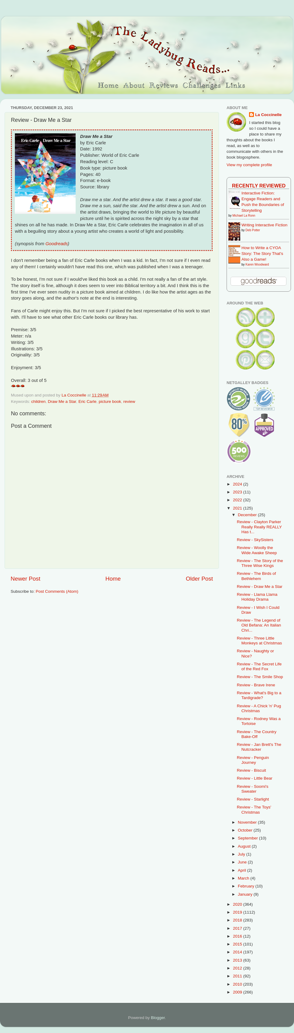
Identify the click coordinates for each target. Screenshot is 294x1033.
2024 (238, 484)
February (246, 886)
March (244, 878)
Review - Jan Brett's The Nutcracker (259, 747)
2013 (238, 960)
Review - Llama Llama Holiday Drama (257, 597)
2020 (238, 904)
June (243, 862)
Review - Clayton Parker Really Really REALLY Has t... (259, 527)
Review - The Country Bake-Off (256, 734)
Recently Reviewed (258, 185)
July (242, 854)
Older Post (199, 578)
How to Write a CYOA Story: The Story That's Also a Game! (262, 253)
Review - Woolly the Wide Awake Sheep (257, 550)
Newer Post (25, 578)
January (246, 894)
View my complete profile (249, 165)
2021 (238, 508)
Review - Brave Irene (256, 685)
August (245, 846)
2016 (238, 936)
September (248, 838)
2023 (238, 492)
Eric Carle (87, 401)
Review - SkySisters (255, 539)
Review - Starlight (253, 799)
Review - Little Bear (254, 778)
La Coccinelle (268, 114)
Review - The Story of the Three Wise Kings (260, 563)
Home (113, 578)
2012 (238, 968)
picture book (110, 401)
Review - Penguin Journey (253, 760)
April (242, 870)
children (38, 401)
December (248, 515)
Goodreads (57, 243)
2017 (238, 928)
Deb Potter (252, 230)
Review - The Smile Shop (260, 676)
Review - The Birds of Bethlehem (256, 576)
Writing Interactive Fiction (264, 225)
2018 (238, 920)
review (129, 401)
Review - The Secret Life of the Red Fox (259, 666)
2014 (238, 952)
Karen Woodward (257, 264)
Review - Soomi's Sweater (252, 789)
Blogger (158, 1017)
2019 (238, 912)
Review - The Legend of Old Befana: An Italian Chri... (259, 625)
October (246, 830)
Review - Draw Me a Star (259, 586)
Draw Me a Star (62, 401)
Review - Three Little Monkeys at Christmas (259, 640)
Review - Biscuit (251, 770)
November (248, 822)
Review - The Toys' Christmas (254, 809)
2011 (238, 976)
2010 (238, 984)
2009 (238, 992)
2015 (238, 944)
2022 (238, 500)
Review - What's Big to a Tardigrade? (259, 695)
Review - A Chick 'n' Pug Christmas (259, 708)
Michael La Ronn (243, 215)
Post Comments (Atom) (57, 591)
